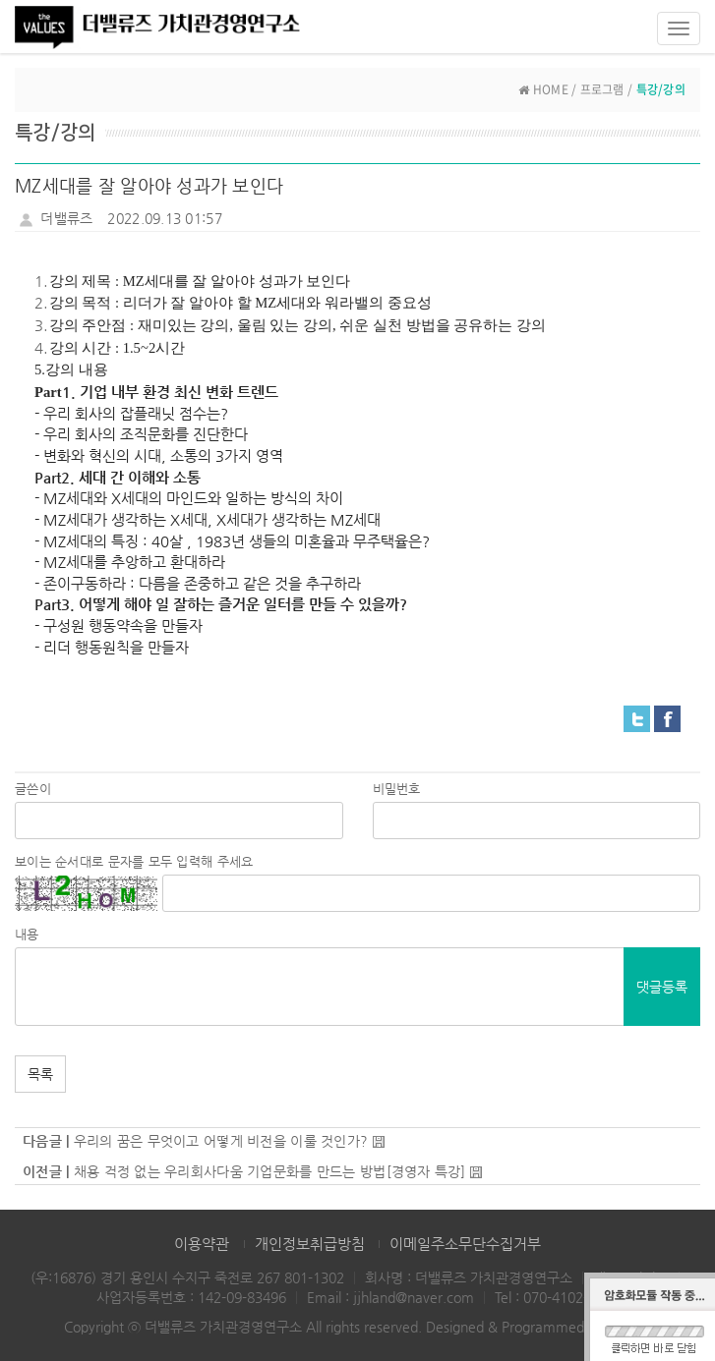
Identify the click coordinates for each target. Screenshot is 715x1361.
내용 (27, 934)
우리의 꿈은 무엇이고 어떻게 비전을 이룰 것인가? (221, 1141)
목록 (40, 1074)
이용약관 (201, 1243)
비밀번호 (397, 788)
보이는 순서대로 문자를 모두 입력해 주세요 (134, 861)
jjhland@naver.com (413, 1297)
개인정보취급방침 (310, 1243)
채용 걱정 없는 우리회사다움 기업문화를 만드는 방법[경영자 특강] (270, 1171)
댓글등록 (661, 986)
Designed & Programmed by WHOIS (539, 1326)
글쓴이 (33, 788)
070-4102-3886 (571, 1297)
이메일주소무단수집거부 (465, 1243)
